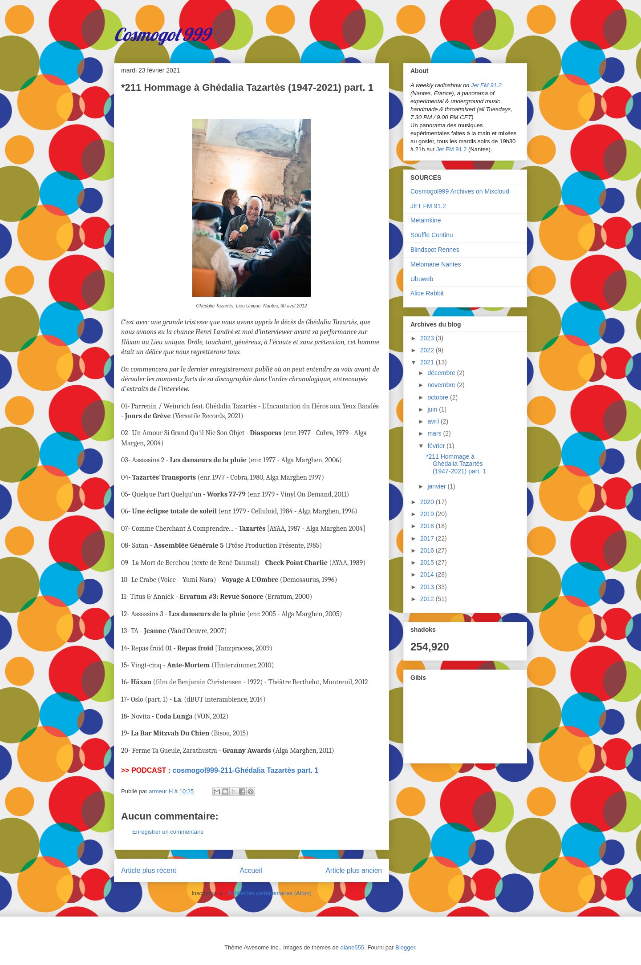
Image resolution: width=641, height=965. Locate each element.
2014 (428, 574)
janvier (437, 486)
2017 (428, 538)
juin (433, 409)
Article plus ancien (353, 870)
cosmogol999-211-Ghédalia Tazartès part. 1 (246, 770)
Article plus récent (148, 870)
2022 (428, 350)
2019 (428, 513)
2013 (428, 586)
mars (435, 433)
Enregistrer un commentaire (167, 831)
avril (434, 421)
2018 (428, 525)
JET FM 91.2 (428, 206)
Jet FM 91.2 (486, 85)
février (436, 445)
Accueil (251, 870)
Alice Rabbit (427, 293)
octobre (438, 397)
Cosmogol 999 (162, 34)
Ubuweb (421, 279)
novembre (442, 384)
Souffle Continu (431, 234)
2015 (428, 562)
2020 (428, 501)
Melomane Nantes (435, 264)
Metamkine (425, 220)
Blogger (405, 947)
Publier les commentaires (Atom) (269, 893)
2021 (428, 362)
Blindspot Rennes (434, 249)
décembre (442, 372)
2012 (428, 598)
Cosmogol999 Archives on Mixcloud (459, 191)
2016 (428, 550)
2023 (428, 338)
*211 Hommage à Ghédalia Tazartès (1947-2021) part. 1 (456, 464)
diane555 (353, 947)
